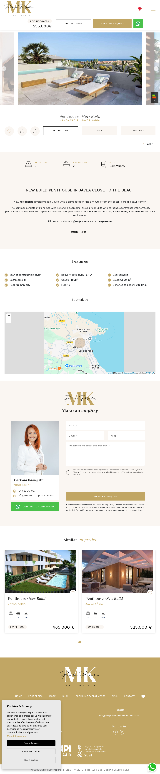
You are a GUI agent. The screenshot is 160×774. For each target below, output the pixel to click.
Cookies (86, 770)
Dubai (65, 696)
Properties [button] (35, 696)
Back (148, 144)
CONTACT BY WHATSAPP (35, 507)
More (52, 696)
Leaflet (110, 373)
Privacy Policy (79, 472)
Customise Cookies (31, 751)
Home (18, 696)
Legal (68, 770)
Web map (97, 770)
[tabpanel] (41, 591)
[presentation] (83, 484)
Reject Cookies (31, 759)
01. (80, 642)
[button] (22, 131)
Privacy (76, 770)
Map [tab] (99, 130)
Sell (115, 696)
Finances (138, 130)
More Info (80, 232)
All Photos (61, 130)
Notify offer (74, 23)
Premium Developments (90, 696)
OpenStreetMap (130, 373)
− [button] (9, 320)
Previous (3, 68)
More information (16, 736)
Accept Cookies (31, 743)
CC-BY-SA (150, 373)
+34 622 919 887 (24, 490)
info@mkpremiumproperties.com (34, 495)
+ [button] (9, 315)
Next (157, 68)
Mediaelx (124, 770)
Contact (129, 696)
